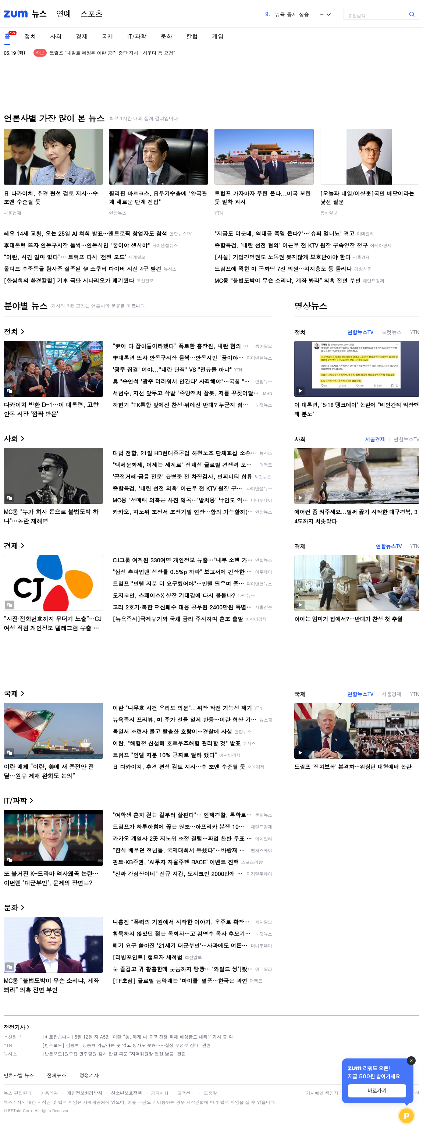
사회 (56, 36)
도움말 (210, 1093)
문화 (166, 36)
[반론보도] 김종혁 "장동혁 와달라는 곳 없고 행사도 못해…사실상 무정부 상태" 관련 (126, 1045)
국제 (107, 36)
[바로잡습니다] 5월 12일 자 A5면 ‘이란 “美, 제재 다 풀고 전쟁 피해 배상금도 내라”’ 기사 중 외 (137, 1036)
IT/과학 (136, 36)
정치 (30, 36)
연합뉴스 (118, 213)
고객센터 (186, 1093)
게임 (218, 36)
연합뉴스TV (360, 332)
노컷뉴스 (391, 332)
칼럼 (192, 36)
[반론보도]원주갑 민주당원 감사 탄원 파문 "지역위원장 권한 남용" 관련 (114, 1053)
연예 (63, 14)
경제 (82, 36)
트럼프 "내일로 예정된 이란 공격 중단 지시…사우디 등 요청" (112, 52)
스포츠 (92, 14)
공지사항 (159, 1093)
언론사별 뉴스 (19, 1075)
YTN (218, 213)
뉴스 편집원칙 (18, 1093)
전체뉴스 (56, 1075)
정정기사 (14, 1027)
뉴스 (39, 14)
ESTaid (14, 1110)
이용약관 (49, 1093)
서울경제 (12, 213)
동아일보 (329, 213)
